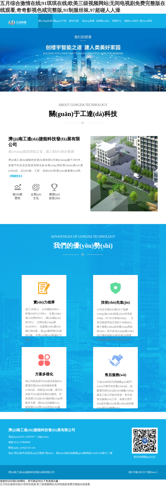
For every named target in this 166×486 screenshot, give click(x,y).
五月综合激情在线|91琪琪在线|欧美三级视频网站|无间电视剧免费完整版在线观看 (45, 484)
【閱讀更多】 (16, 176)
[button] (4, 60)
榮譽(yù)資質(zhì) (54, 196)
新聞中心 (117, 20)
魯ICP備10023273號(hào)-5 (143, 472)
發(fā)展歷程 (17, 196)
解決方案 (74, 20)
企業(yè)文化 (36, 196)
